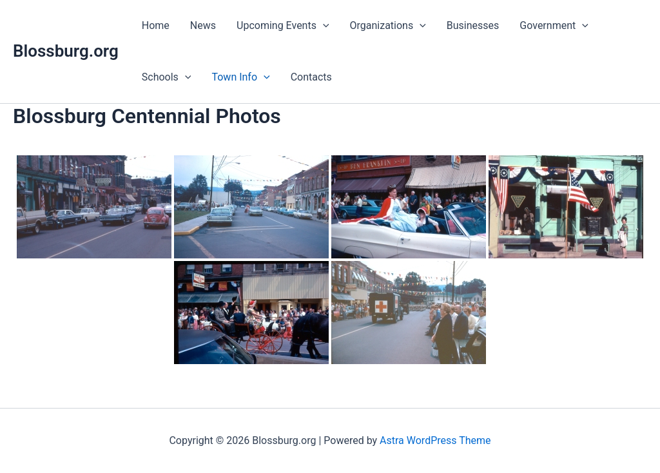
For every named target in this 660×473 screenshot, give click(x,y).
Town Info (240, 77)
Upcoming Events (283, 26)
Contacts (311, 77)
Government (553, 26)
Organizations (388, 26)
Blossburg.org (66, 51)
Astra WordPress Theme (435, 440)
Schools (166, 77)
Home (156, 25)
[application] (322, 26)
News (203, 25)
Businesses (473, 25)
